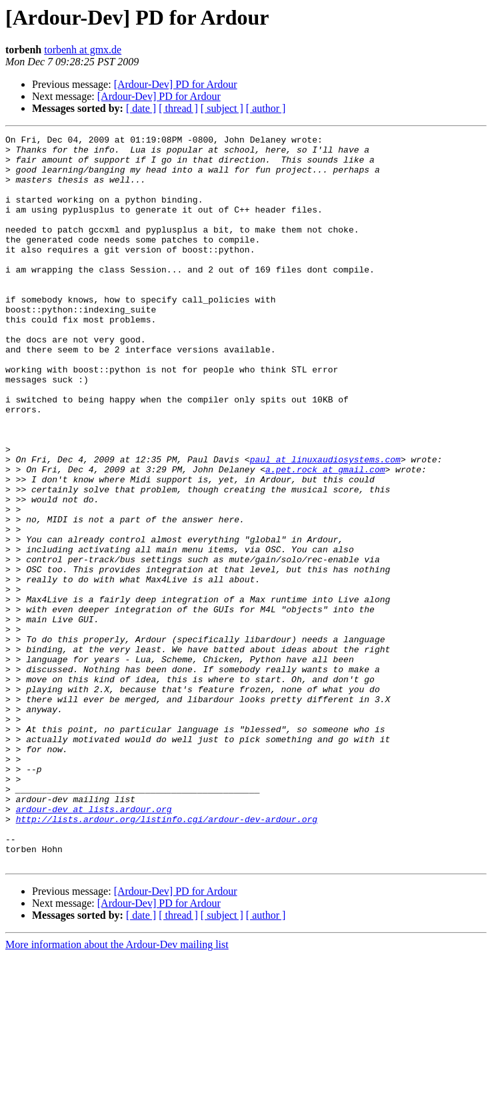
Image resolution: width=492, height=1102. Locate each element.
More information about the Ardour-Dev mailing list (117, 1090)
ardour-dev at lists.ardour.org (94, 945)
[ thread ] (178, 108)
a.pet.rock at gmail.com (325, 537)
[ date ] (141, 108)
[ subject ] (222, 108)
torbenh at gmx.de (82, 49)
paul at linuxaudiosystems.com (325, 525)
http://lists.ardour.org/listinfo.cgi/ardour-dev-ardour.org (166, 957)
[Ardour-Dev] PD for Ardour (175, 84)
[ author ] (266, 108)
